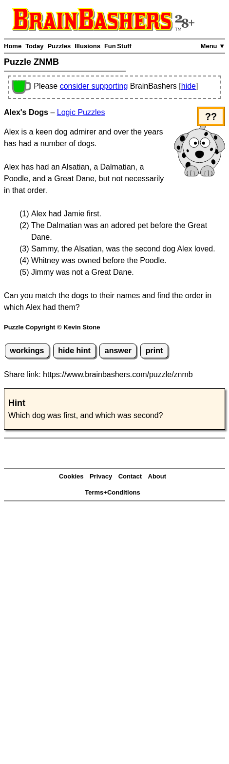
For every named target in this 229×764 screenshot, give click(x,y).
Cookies (71, 476)
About (157, 476)
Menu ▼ (213, 46)
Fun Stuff (118, 46)
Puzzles (59, 46)
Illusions (87, 46)
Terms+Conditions (112, 492)
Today (34, 46)
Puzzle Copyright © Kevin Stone (52, 327)
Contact (130, 476)
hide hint (74, 350)
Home (12, 46)
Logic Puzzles (81, 112)
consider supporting (94, 86)
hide (188, 86)
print (154, 350)
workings (27, 350)
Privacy (101, 476)
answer (118, 350)
